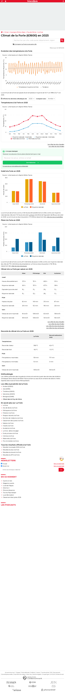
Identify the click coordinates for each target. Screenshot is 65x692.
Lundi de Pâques (8, 485)
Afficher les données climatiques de (14, 99)
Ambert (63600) (8, 386)
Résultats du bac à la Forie (11, 450)
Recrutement (56, 672)
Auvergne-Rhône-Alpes (17, 32)
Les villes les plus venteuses (55, 328)
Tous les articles (45, 672)
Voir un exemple (59, 464)
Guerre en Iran (7, 481)
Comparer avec (41, 99)
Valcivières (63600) (9, 394)
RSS (51, 672)
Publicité (32, 672)
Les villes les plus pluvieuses (55, 326)
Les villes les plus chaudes (56, 144)
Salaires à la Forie (8, 423)
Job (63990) (6, 389)
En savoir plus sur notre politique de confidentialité (15, 166)
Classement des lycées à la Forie (13, 420)
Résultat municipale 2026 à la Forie (14, 447)
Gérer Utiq (29, 674)
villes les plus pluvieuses (19, 266)
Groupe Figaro (46, 674)
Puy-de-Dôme (31, 32)
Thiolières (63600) (8, 391)
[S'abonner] (32, 470)
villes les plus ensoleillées (55, 217)
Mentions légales (37, 674)
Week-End (5, 466)
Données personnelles (7, 674)
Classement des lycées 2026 (12, 497)
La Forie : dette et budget (11, 431)
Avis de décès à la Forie (10, 408)
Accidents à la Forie (9, 428)
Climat (6, 32)
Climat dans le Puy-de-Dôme (12, 399)
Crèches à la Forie (8, 436)
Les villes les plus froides (56, 146)
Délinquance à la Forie (10, 410)
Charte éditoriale (25, 672)
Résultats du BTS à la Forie (11, 455)
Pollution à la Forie (8, 413)
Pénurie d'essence (9, 490)
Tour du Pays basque (9, 492)
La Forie (40, 32)
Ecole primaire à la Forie (10, 433)
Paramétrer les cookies (19, 674)
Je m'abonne (30, 163)
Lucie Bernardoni (8, 495)
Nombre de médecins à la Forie (13, 418)
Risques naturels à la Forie (11, 415)
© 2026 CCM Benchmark (57, 674)
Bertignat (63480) (8, 396)
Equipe (18, 672)
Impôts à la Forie (8, 426)
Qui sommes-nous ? (10, 672)
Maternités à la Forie (9, 438)
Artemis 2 (6, 488)
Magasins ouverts (8, 483)
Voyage (4, 464)
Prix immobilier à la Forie (11, 441)
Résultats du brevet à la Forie (12, 452)
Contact (38, 672)
